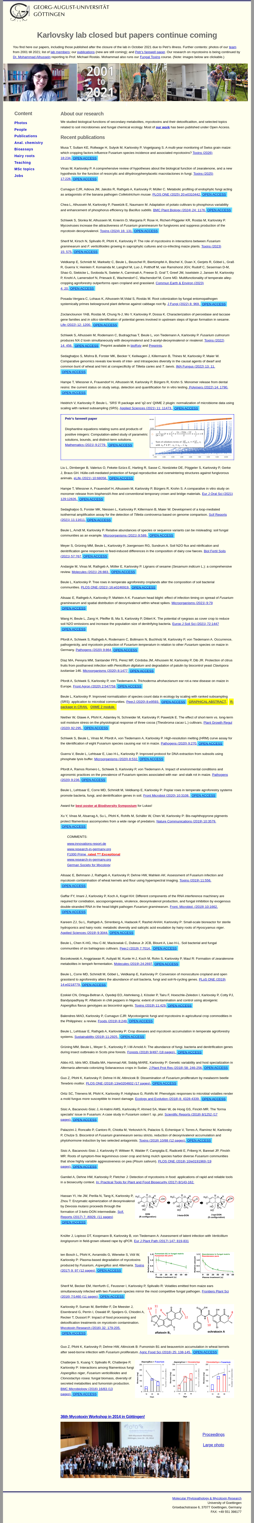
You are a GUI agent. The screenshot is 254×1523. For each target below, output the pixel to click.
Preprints (155, 345)
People (20, 130)
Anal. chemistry (28, 143)
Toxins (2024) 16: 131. (129, 230)
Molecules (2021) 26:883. (104, 571)
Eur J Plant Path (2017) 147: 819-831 (161, 1241)
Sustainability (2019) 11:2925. (109, 1036)
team (232, 47)
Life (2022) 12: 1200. (89, 324)
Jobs (18, 176)
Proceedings (213, 1434)
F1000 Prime (93, 854)
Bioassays (23, 149)
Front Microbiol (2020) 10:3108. (180, 795)
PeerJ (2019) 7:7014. (149, 948)
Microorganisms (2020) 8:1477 (119, 670)
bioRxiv (136, 345)
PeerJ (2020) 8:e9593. (156, 701)
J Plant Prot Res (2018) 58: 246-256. (189, 1067)
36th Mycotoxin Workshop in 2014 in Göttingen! (103, 1417)
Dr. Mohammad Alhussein (32, 57)
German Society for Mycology (89, 865)
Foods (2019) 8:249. (126, 1020)
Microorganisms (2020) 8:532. (129, 758)
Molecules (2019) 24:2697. (147, 963)
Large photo (213, 1445)
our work (163, 127)
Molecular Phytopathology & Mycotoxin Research (207, 1498)
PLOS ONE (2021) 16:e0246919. (119, 587)
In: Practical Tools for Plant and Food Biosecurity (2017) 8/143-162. (145, 1182)
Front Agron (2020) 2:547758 (108, 686)
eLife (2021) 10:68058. (104, 478)
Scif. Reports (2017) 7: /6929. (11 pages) (92, 1217)
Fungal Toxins (150, 57)
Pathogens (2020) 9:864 (107, 649)
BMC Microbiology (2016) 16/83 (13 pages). (87, 1392)
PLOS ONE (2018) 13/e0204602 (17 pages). (131, 1083)
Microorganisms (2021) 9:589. (139, 535)
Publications (25, 136)
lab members (60, 52)
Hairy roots (24, 156)
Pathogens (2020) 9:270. (192, 743)
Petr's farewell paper (150, 52)
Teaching (22, 163)
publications (86, 52)
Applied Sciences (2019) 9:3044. (98, 932)
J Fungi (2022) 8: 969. (197, 304)
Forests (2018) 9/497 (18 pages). (165, 1052)
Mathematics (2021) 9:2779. (99, 444)
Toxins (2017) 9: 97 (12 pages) (102, 1268)
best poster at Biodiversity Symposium (106, 806)
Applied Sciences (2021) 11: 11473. (159, 408)
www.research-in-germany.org (89, 849)
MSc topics (24, 169)
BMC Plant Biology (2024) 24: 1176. (192, 209)
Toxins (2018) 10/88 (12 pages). (175, 1140)
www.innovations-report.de (86, 844)
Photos (20, 123)
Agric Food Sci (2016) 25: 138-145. (179, 1352)
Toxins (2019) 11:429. (164, 1005)
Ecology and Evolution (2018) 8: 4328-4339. (181, 1098)
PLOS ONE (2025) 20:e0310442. (189, 194)
